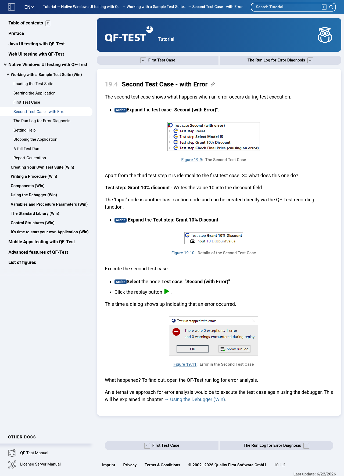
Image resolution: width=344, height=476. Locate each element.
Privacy (130, 465)
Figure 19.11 (185, 364)
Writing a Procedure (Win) (34, 176)
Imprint (108, 465)
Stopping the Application (35, 139)
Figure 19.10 (183, 252)
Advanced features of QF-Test (38, 252)
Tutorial (49, 7)
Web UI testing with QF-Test (36, 54)
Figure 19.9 (191, 159)
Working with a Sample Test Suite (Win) (157, 7)
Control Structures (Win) (33, 222)
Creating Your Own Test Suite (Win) (42, 167)
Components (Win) (28, 185)
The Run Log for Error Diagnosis (41, 120)
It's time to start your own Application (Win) (50, 232)
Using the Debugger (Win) (34, 194)
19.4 (111, 84)
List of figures (22, 262)
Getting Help (24, 130)
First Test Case (26, 102)
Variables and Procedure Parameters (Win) (49, 204)
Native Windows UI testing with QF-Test (91, 7)
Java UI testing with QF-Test (37, 43)
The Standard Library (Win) (35, 213)
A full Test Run (26, 148)
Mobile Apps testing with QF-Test (42, 241)
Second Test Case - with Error (217, 7)
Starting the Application (34, 93)
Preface (16, 33)
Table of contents (30, 23)
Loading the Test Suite (33, 83)
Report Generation (29, 157)
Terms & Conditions (162, 465)
